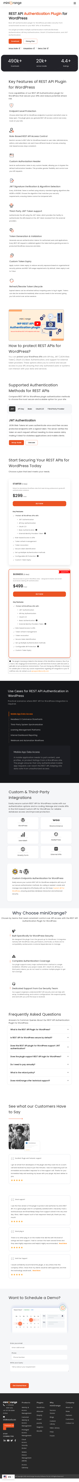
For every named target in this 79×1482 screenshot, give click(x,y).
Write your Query (16, 1365)
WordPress (41, 1410)
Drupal (39, 1422)
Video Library (54, 1431)
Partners (69, 1418)
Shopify (39, 1418)
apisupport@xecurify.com (40, 671)
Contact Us (70, 1426)
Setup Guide (16, 442)
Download (15, 41)
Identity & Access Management (26, 1413)
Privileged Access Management (26, 1435)
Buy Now (39, 503)
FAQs (52, 1434)
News (68, 1414)
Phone (14, 1356)
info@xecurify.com (9, 1422)
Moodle (39, 1434)
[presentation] (25, 1380)
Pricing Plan (30, 41)
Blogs (52, 1420)
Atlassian (40, 1414)
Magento (40, 1430)
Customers (70, 1422)
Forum (52, 1438)
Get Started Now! (19, 1388)
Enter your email (16, 1346)
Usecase (31, 442)
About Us (69, 1410)
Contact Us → (8, 1429)
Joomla (39, 1426)
